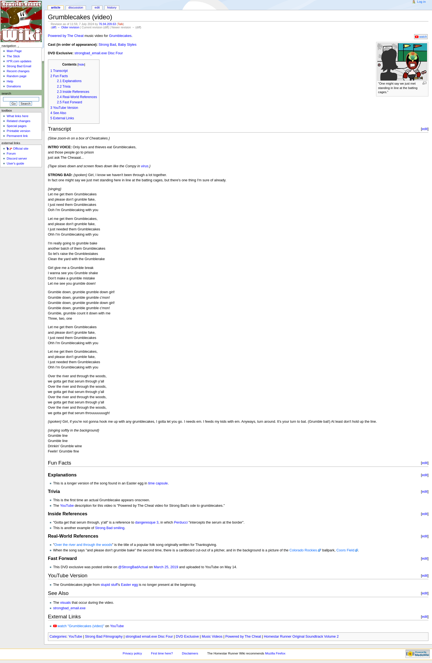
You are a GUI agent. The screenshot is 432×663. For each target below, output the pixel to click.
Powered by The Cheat (66, 36)
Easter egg (129, 585)
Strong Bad (107, 45)
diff (54, 27)
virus (144, 166)
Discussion (75, 7)
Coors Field (345, 550)
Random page (16, 76)
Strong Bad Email (19, 66)
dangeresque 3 (147, 522)
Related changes (18, 121)
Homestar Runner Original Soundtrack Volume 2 (301, 636)
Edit (97, 7)
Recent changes (18, 71)
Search (6, 93)
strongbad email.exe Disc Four (149, 636)
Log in (421, 1)
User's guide (15, 163)
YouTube (67, 506)
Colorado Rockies (303, 550)
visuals (65, 603)
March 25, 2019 (166, 567)
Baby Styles (127, 45)
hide (81, 64)
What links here (17, 116)
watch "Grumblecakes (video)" (81, 626)
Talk (120, 24)
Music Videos (212, 636)
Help (10, 81)
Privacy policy (132, 653)
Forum (11, 153)
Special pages (16, 126)
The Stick (13, 56)
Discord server (17, 158)
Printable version (18, 131)
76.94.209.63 (107, 24)
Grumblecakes (120, 36)
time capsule (158, 483)
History (112, 7)
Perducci (181, 522)
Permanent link (17, 136)
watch (423, 36)
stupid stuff (109, 585)
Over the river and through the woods (83, 545)
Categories (58, 636)
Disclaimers (190, 653)
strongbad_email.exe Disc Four (98, 53)
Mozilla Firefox (275, 653)
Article (55, 7)
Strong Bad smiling (110, 528)
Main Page (14, 51)
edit (425, 129)
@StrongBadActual (133, 567)
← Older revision (68, 27)
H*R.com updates (19, 61)
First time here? (162, 653)
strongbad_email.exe (69, 608)
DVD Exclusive (187, 636)
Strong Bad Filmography (104, 636)
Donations (14, 86)
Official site (20, 148)
